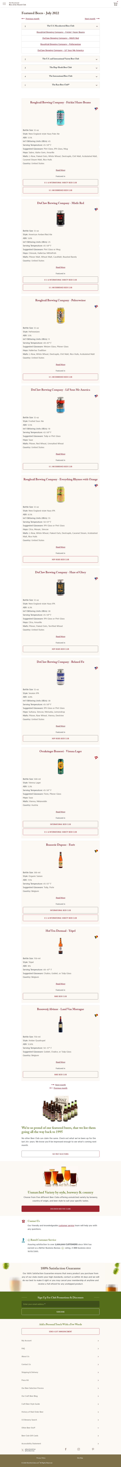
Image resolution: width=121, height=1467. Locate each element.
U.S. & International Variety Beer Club (60, 183)
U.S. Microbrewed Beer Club (60, 190)
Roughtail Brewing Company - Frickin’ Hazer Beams (61, 32)
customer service (66, 1225)
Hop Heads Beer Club (60, 560)
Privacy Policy (41, 1458)
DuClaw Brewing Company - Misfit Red (60, 38)
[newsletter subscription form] (60, 1304)
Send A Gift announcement (60, 1332)
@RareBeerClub (29, 1451)
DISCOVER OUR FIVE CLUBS (60, 1209)
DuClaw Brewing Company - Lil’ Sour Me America (61, 50)
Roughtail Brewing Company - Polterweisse (60, 44)
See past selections (60, 1154)
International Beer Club (60, 824)
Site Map (80, 1458)
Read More (60, 170)
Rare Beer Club (60, 996)
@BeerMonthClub (30, 1449)
